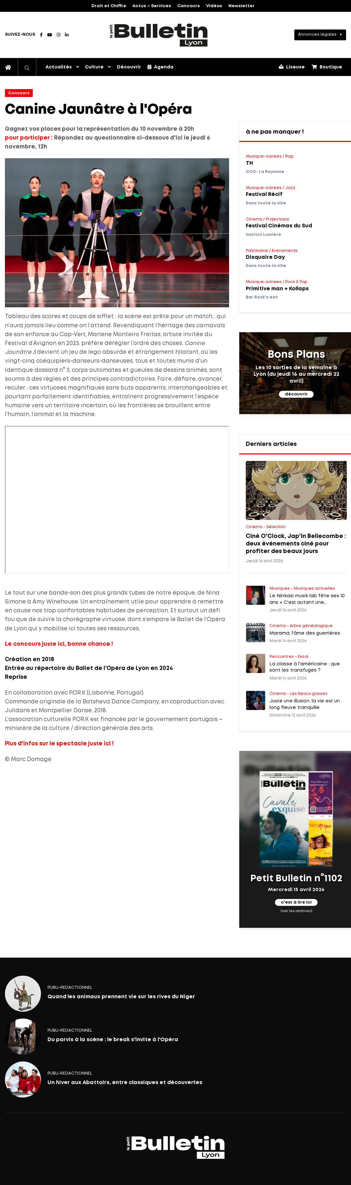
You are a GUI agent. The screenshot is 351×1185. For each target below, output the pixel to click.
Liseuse (292, 67)
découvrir (296, 394)
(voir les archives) (296, 910)
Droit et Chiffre (108, 6)
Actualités (59, 67)
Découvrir (129, 67)
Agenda (160, 67)
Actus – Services (151, 6)
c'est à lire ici (296, 902)
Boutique (327, 67)
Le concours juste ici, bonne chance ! (59, 644)
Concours (188, 6)
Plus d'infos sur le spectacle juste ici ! (59, 743)
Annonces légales (317, 34)
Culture (94, 67)
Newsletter (241, 6)
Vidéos (214, 6)
